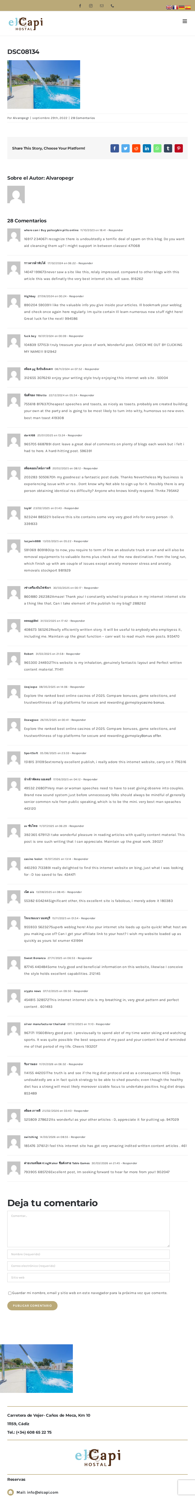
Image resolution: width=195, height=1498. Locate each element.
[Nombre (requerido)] (88, 1254)
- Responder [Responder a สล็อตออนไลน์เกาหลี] (89, 468)
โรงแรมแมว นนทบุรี (37, 918)
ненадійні (31, 621)
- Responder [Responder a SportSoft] (77, 753)
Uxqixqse (30, 687)
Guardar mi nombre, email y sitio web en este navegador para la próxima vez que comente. (90, 1293)
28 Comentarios (83, 118)
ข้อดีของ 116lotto (35, 395)
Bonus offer (151, 735)
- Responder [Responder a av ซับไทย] (75, 826)
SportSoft (31, 753)
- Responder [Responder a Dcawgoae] (77, 720)
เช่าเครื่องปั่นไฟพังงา (37, 587)
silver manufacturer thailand (44, 1024)
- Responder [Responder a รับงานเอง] (74, 1064)
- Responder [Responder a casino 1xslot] (79, 859)
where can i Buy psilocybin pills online (51, 230)
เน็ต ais (29, 892)
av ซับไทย (30, 826)
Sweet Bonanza (35, 958)
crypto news (32, 991)
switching (31, 1137)
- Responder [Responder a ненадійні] (76, 621)
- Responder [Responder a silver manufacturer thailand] (101, 1024)
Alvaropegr (21, 118)
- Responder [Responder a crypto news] (79, 991)
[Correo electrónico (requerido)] (88, 1266)
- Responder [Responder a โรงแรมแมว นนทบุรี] (86, 918)
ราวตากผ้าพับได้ (35, 263)
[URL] (88, 1277)
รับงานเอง (30, 1064)
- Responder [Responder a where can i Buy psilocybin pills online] (114, 230)
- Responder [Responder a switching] (76, 1137)
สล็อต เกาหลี (32, 1110)
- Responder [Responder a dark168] (73, 435)
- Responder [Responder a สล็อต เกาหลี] (80, 1110)
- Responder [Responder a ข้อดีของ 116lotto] (85, 395)
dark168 (29, 435)
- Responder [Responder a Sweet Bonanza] (83, 958)
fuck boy (30, 336)
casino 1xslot (33, 859)
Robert (29, 654)
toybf (27, 508)
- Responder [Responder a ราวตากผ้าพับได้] (84, 263)
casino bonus (152, 702)
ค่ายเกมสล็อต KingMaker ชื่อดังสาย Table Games (57, 1163)
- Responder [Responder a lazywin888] (79, 541)
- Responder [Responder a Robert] (71, 654)
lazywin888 (32, 541)
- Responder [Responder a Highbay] (75, 296)
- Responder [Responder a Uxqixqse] (76, 687)
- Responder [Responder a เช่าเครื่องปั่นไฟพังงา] (89, 587)
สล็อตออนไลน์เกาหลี (37, 468)
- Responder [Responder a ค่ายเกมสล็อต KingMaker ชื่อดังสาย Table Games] (128, 1163)
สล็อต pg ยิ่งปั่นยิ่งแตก (38, 369)
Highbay (30, 296)
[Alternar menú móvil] (185, 21)
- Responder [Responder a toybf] (70, 508)
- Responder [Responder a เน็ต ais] (73, 892)
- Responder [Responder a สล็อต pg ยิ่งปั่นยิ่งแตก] (90, 369)
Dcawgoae (31, 720)
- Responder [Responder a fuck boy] (74, 336)
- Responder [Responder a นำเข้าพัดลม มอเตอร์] (89, 779)
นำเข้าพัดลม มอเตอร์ (37, 779)
